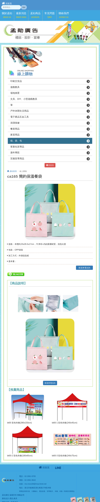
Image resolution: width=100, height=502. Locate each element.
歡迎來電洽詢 (84, 268)
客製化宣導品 (50, 146)
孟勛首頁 (12, 171)
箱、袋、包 (50, 140)
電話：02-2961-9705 (27, 476)
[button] (7, 15)
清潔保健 (50, 123)
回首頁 (7, 3)
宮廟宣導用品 (50, 158)
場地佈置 (50, 93)
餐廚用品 (50, 129)
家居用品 (50, 135)
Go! (23, 7)
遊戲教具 (50, 87)
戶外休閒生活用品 (50, 111)
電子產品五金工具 (50, 117)
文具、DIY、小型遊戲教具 (50, 99)
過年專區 (50, 152)
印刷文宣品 (50, 81)
